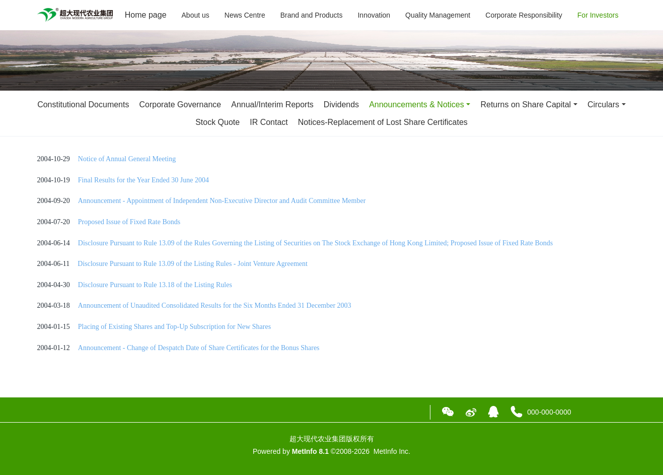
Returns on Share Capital (525, 104)
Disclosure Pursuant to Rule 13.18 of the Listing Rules (155, 285)
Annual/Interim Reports (272, 104)
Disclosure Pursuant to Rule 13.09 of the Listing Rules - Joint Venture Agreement (193, 263)
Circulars (603, 104)
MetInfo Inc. (392, 451)
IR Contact (269, 122)
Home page (146, 15)
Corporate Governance (180, 104)
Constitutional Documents (83, 104)
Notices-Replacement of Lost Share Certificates (383, 122)
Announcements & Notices (416, 104)
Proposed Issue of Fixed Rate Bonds (129, 222)
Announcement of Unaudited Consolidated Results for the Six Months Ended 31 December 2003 (214, 305)
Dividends (341, 104)
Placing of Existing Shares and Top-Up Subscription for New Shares (174, 326)
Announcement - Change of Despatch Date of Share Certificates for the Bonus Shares (199, 348)
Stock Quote (217, 122)
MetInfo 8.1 (310, 451)
